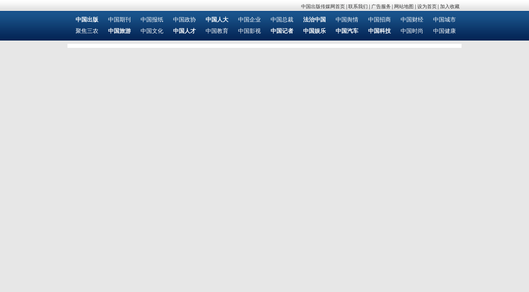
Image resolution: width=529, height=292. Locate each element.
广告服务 (381, 6)
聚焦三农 (87, 31)
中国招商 (379, 20)
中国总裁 (282, 20)
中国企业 (249, 20)
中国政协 (184, 20)
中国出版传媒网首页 (323, 6)
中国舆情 (347, 20)
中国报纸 (152, 20)
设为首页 (427, 6)
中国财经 (412, 20)
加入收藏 (450, 6)
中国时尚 (412, 31)
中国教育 (217, 31)
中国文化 (152, 31)
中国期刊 (119, 20)
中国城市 (444, 20)
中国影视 (249, 31)
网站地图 (404, 6)
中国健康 (444, 31)
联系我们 (358, 6)
